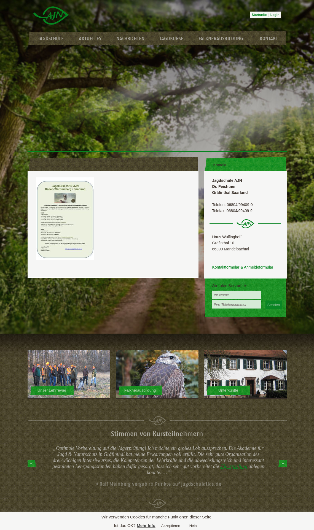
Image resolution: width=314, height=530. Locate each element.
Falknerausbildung (220, 39)
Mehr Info (146, 525)
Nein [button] (193, 526)
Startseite (259, 15)
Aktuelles (90, 39)
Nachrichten (130, 39)
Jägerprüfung (233, 466)
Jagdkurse (171, 39)
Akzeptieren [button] (170, 526)
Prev (32, 463)
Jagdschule (51, 39)
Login (275, 15)
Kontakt (269, 39)
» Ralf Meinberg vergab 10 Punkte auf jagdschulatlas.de (158, 484)
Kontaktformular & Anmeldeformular (242, 267)
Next (282, 463)
